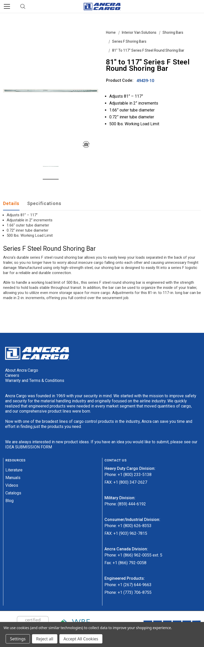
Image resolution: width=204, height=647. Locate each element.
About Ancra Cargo (21, 370)
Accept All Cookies (80, 639)
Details (11, 203)
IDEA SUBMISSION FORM (28, 447)
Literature (14, 470)
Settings (18, 639)
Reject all (44, 639)
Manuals (12, 477)
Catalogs (13, 493)
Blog (9, 500)
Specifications (44, 203)
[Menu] (7, 6)
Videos (11, 485)
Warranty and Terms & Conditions (34, 380)
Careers (12, 375)
